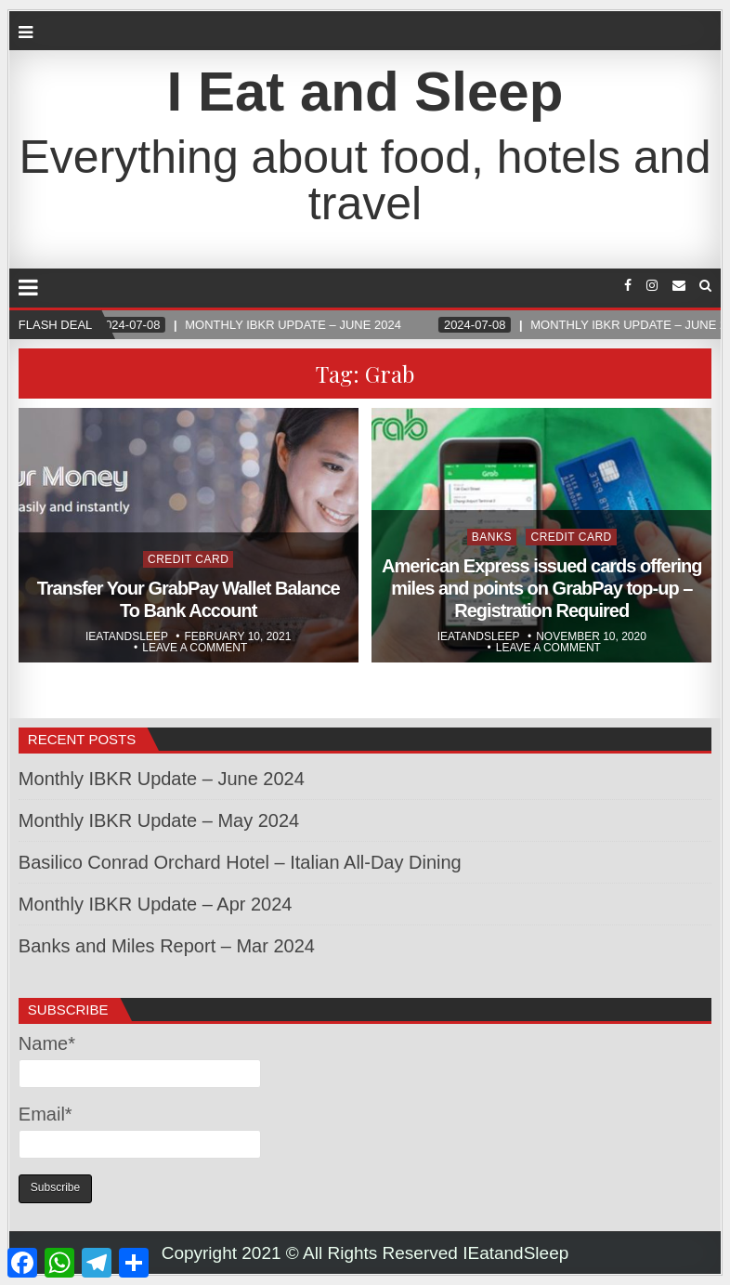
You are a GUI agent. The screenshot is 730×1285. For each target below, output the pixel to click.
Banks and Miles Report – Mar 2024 (167, 946)
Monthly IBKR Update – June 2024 (162, 778)
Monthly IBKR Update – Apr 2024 (156, 904)
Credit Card (188, 559)
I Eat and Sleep (365, 91)
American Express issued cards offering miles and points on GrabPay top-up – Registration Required (541, 588)
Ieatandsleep (126, 636)
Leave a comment (194, 647)
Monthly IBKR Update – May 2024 (159, 820)
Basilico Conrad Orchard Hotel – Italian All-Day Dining (240, 862)
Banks (492, 537)
